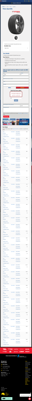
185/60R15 (13, 138)
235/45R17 (13, 271)
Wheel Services (27, 377)
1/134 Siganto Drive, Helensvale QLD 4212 (6, 367)
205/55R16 (13, 197)
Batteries (26, 373)
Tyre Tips (26, 366)
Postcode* (4, 84)
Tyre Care (26, 365)
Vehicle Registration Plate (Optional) (8, 104)
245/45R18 (13, 305)
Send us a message (6, 370)
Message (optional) (6, 107)
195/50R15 (13, 151)
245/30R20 (13, 332)
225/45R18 (13, 285)
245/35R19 (13, 312)
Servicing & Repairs (28, 375)
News (26, 383)
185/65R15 (13, 144)
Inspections (26, 374)
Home (4, 6)
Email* (4, 81)
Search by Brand (27, 364)
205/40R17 (13, 217)
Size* (4, 73)
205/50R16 (13, 191)
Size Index (2, 387)
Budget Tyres (3, 389)
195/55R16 (13, 184)
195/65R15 (13, 177)
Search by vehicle (15, 128)
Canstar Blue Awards (4, 388)
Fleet (26, 382)
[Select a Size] (16, 48)
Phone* (8, 78)
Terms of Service (25, 113)
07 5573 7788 (5, 368)
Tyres (26, 361)
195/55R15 (13, 157)
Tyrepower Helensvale (16, 3)
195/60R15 (13, 164)
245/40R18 (13, 299)
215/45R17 (13, 231)
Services (26, 371)
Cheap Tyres (3, 390)
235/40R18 (13, 292)
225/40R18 (13, 278)
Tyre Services (27, 376)
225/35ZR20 (13, 326)
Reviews (26, 384)
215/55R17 (13, 244)
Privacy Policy (20, 113)
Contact (26, 379)
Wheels (26, 367)
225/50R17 (13, 258)
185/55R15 (13, 131)
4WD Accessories (27, 372)
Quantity (22, 73)
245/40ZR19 (13, 319)
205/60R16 (13, 204)
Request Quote (6, 116)
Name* (4, 75)
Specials (26, 378)
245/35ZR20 (13, 339)
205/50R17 (13, 224)
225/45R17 (13, 251)
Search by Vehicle (27, 362)
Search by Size (27, 363)
